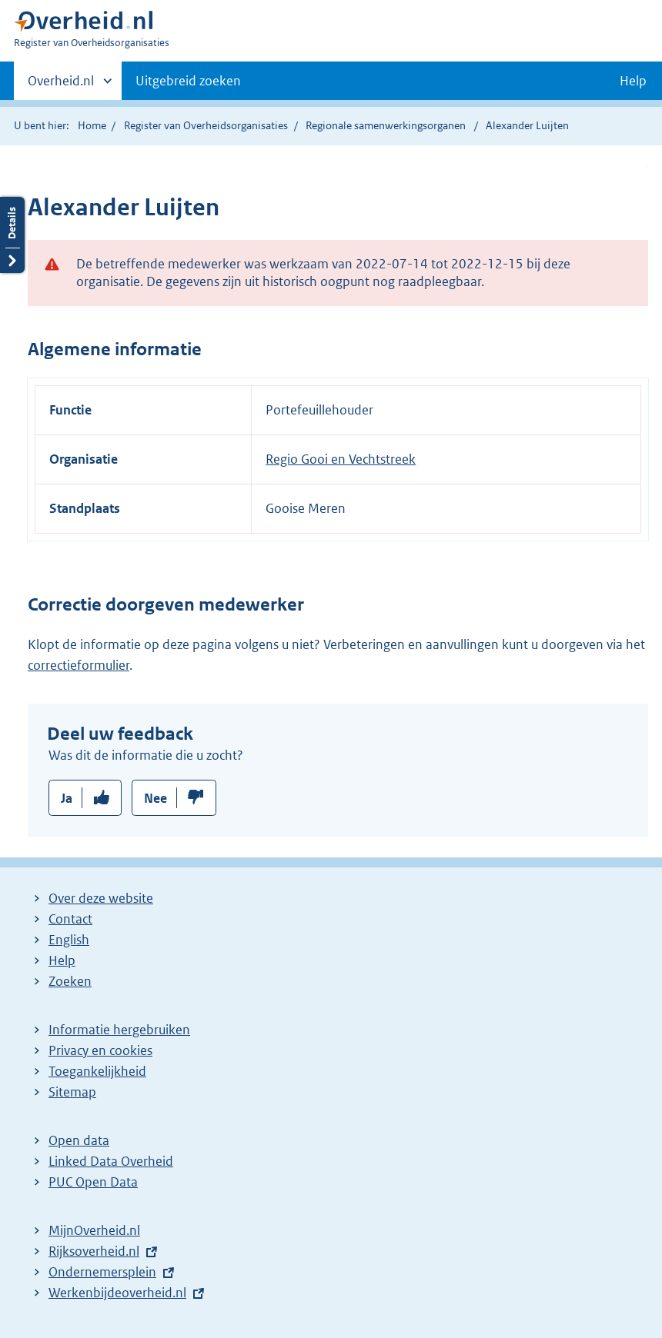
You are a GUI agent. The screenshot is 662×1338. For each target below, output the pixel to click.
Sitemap (72, 1091)
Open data (78, 1140)
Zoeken (70, 981)
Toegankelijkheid (97, 1071)
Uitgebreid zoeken (188, 80)
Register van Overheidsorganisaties (206, 125)
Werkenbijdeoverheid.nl (117, 1292)
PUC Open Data (93, 1181)
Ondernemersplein (102, 1271)
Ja (66, 798)
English (68, 939)
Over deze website (100, 898)
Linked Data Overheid (110, 1161)
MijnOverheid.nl (94, 1230)
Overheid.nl (61, 85)
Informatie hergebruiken (119, 1029)
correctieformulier (78, 665)
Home (92, 125)
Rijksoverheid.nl (93, 1251)
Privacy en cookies (100, 1050)
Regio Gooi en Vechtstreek (341, 459)
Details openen (12, 235)
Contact (70, 918)
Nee (155, 798)
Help (61, 960)
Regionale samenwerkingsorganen (386, 125)
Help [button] (633, 80)
